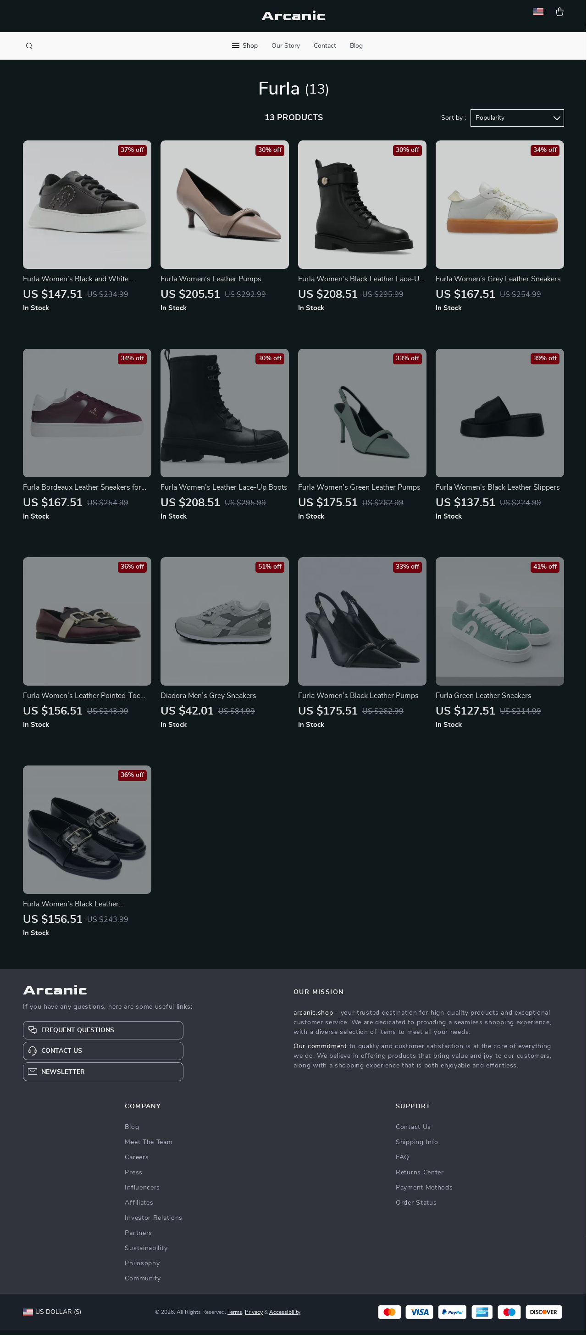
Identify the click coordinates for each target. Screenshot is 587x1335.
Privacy (254, 1316)
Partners (138, 1237)
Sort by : (453, 122)
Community (143, 1283)
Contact (325, 46)
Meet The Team (148, 1147)
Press (134, 1177)
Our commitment (320, 1051)
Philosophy (142, 1268)
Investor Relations (154, 1222)
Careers (137, 1162)
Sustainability (146, 1253)
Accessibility (284, 1316)
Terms (234, 1316)
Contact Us (413, 1131)
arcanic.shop (313, 1017)
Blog (356, 46)
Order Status (416, 1207)
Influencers (142, 1192)
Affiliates (139, 1207)
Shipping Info (417, 1147)
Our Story (285, 46)
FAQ (403, 1162)
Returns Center (420, 1177)
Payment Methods (424, 1192)
